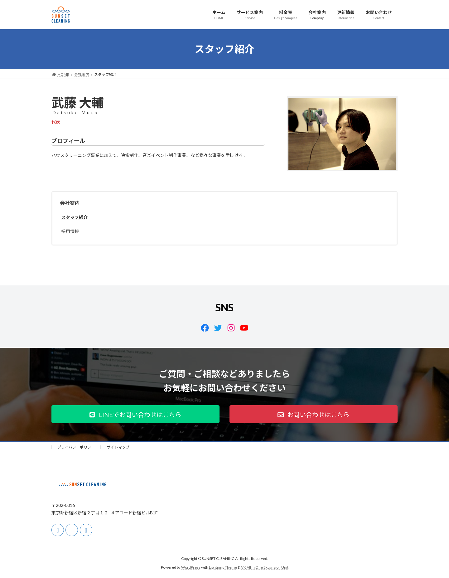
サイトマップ (118, 447)
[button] (135, 414)
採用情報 (70, 231)
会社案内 (70, 203)
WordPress (190, 567)
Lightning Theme (223, 567)
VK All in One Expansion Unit (264, 567)
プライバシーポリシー (76, 447)
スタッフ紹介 (74, 217)
